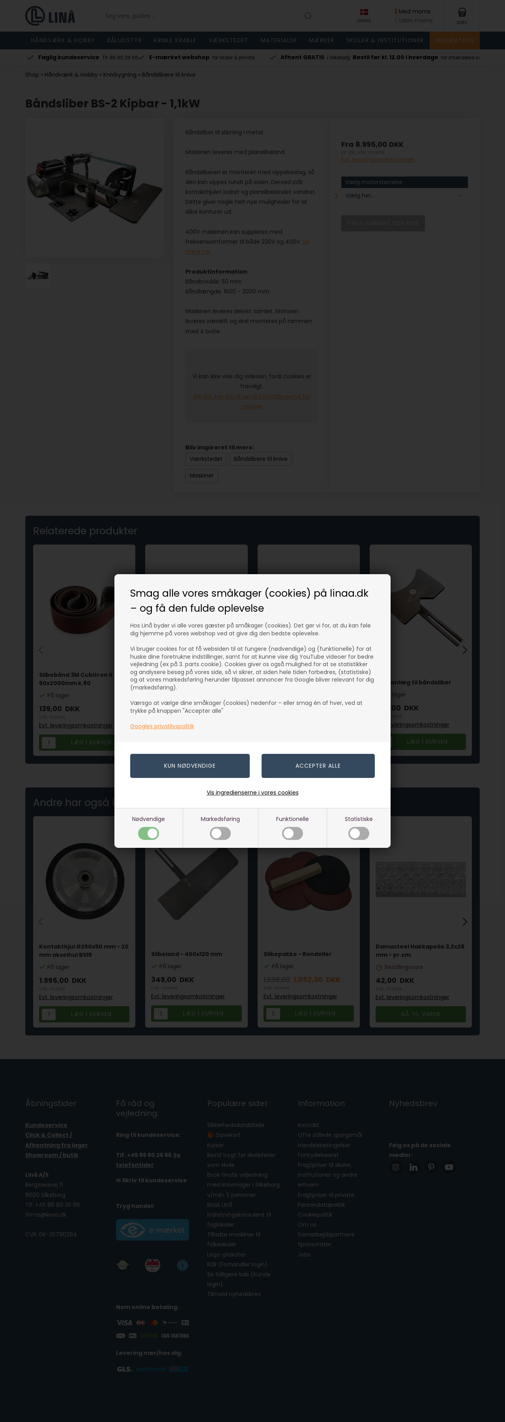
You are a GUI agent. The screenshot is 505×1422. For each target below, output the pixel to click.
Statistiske (359, 827)
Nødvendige (148, 827)
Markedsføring (220, 827)
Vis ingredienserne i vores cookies (253, 792)
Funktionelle (292, 827)
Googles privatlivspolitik (162, 726)
